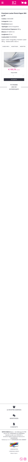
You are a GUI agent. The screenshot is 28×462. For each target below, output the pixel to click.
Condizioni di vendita (14, 451)
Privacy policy (14, 453)
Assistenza (14, 46)
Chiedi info (5, 46)
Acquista (14, 79)
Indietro (22, 46)
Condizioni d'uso (14, 449)
